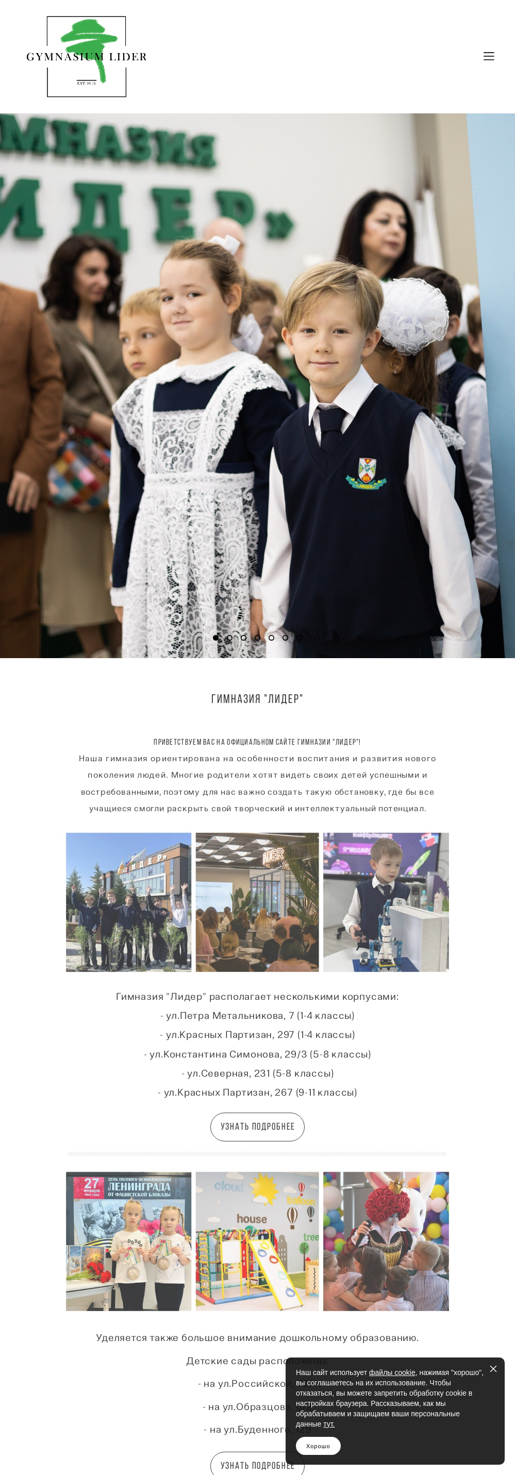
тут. (329, 1424)
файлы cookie (392, 1372)
